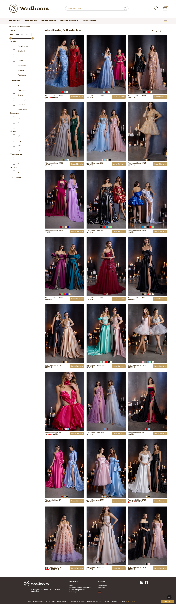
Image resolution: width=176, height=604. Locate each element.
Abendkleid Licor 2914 (137, 365)
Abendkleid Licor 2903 (54, 163)
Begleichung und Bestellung (80, 587)
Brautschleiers (89, 20)
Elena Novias (20, 46)
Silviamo (18, 60)
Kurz (17, 150)
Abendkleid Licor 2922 (95, 567)
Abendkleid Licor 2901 (95, 96)
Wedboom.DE (46, 590)
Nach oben (169, 597)
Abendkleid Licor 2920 (137, 500)
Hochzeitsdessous (69, 20)
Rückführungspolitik (77, 589)
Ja (16, 122)
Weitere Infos (130, 601)
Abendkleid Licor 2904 (95, 163)
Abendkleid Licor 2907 (95, 230)
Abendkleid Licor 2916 (95, 432)
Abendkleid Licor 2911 (136, 298)
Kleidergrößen (74, 592)
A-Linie (18, 85)
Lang (17, 140)
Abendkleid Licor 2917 (136, 432)
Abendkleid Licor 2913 (95, 365)
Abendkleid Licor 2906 (54, 230)
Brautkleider (14, 20)
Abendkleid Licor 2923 (137, 567)
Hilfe (71, 585)
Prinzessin (19, 90)
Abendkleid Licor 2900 (54, 96)
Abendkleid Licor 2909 (54, 298)
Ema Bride (19, 50)
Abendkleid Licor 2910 (95, 298)
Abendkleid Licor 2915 (53, 432)
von (15, 34)
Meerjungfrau (20, 99)
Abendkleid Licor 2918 (54, 500)
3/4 (16, 135)
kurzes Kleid (20, 109)
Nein (17, 117)
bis (26, 34)
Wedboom (19, 75)
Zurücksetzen (15, 177)
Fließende (19, 104)
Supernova (19, 65)
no (16, 127)
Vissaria (18, 70)
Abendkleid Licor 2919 (95, 500)
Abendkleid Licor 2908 (137, 230)
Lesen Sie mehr (77, 96)
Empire (18, 94)
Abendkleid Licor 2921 (54, 567)
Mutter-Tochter (48, 20)
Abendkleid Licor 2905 (137, 163)
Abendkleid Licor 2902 (137, 96)
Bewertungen (103, 585)
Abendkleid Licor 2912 (54, 365)
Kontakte (101, 587)
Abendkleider (30, 20)
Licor (17, 55)
